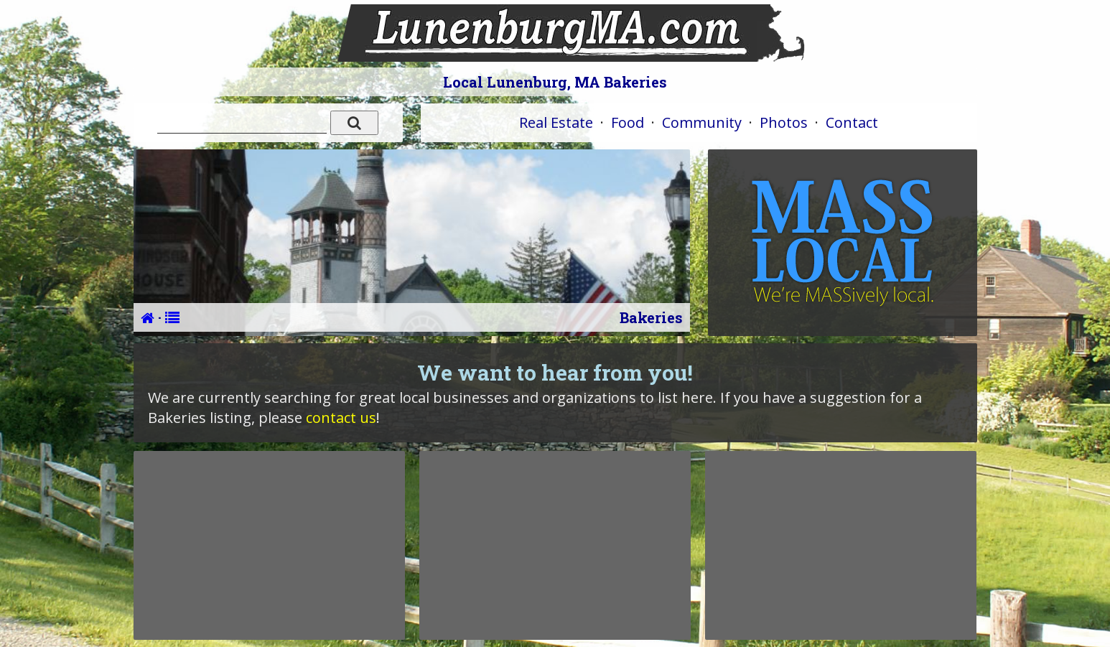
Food (627, 122)
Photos (784, 122)
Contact (852, 122)
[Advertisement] (269, 545)
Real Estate (556, 122)
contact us (341, 417)
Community (702, 122)
